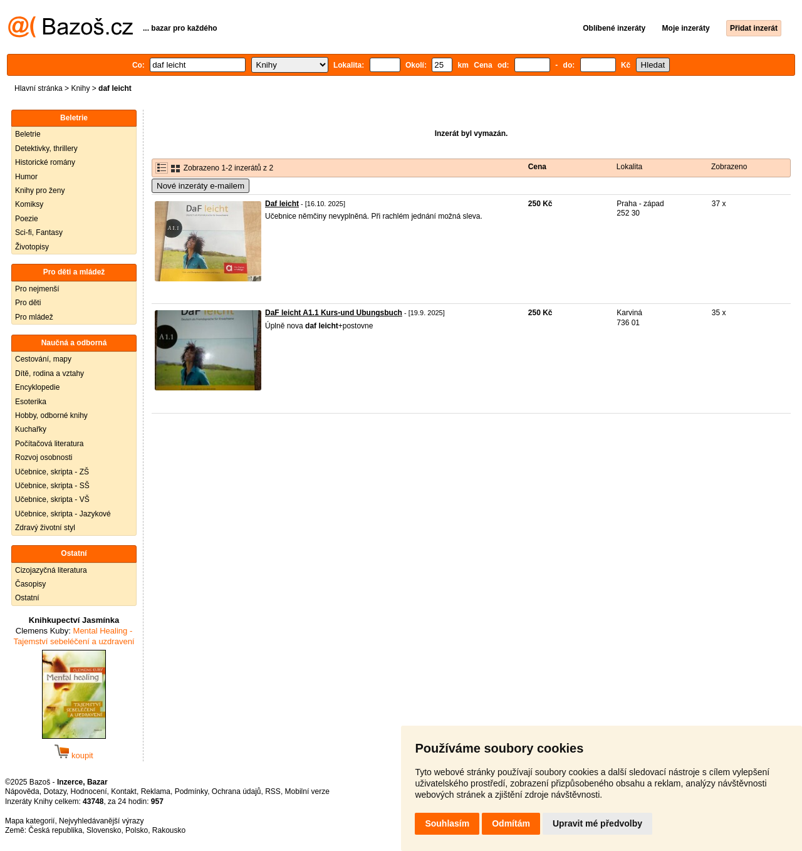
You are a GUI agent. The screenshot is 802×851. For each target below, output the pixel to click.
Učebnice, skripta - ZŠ (52, 471)
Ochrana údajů (236, 791)
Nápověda (22, 791)
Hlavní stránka (38, 88)
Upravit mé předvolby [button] (597, 823)
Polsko (136, 830)
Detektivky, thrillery (46, 148)
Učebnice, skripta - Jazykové (63, 513)
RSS (273, 791)
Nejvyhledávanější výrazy (101, 821)
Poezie (26, 218)
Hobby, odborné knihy (51, 415)
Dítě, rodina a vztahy (49, 373)
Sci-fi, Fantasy (39, 232)
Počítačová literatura (49, 443)
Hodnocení (89, 791)
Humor (26, 176)
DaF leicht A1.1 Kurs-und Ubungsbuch (333, 312)
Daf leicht (282, 203)
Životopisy (32, 247)
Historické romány (45, 162)
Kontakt (124, 791)
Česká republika (55, 830)
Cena (537, 166)
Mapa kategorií (30, 821)
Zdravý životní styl (45, 527)
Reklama (155, 791)
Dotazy (54, 791)
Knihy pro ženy (40, 190)
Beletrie (28, 134)
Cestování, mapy (43, 359)
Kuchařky (30, 429)
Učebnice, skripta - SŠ (52, 485)
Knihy (80, 88)
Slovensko (103, 830)
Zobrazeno (729, 166)
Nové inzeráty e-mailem (200, 186)
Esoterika (30, 401)
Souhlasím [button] (447, 823)
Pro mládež (34, 317)
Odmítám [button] (511, 823)
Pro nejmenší (37, 289)
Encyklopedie (37, 387)
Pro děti (28, 302)
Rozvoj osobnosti (43, 457)
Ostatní (27, 597)
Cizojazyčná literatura (51, 570)
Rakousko (168, 830)
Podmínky (191, 791)
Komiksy (29, 204)
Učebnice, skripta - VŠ (52, 499)
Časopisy (30, 584)
